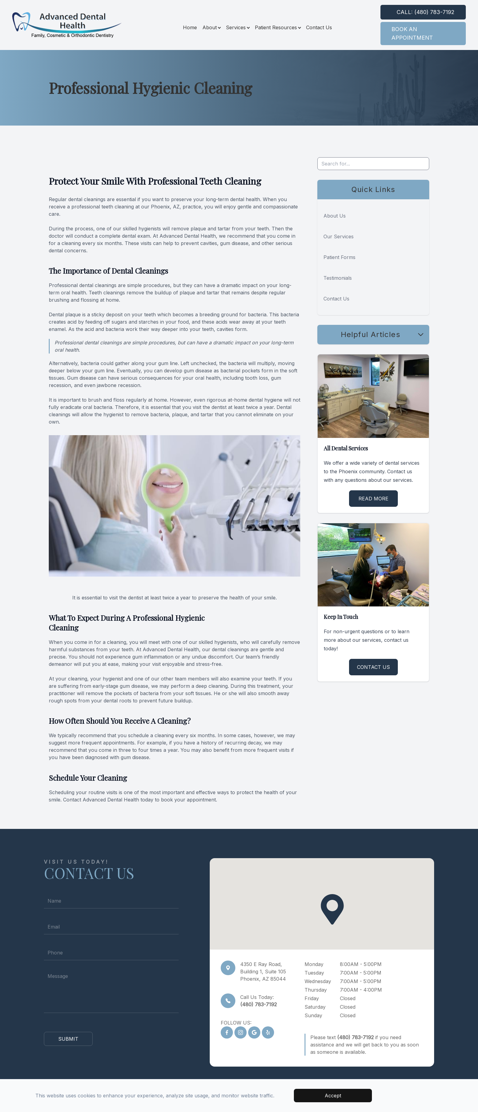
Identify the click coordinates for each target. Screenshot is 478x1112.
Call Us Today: (258, 1000)
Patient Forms (339, 257)
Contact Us (319, 27)
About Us (334, 216)
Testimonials (337, 278)
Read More (373, 499)
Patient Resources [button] (278, 27)
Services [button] (237, 27)
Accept (333, 1095)
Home (190, 27)
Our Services (338, 236)
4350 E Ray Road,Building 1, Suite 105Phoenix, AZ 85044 (263, 971)
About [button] (211, 27)
